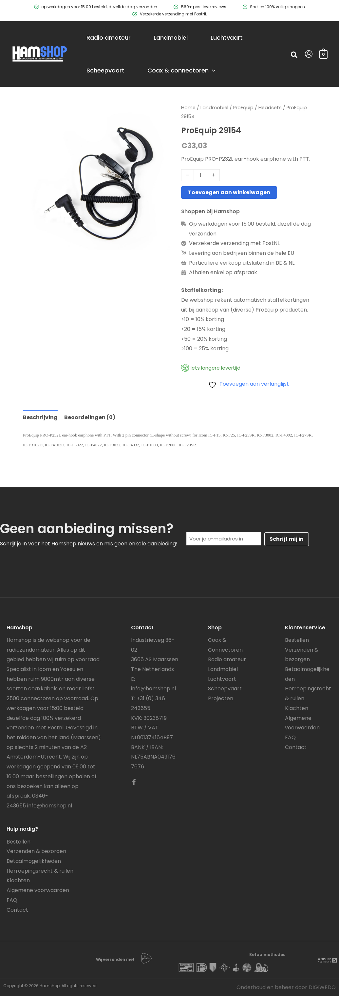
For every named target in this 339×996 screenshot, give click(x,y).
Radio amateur (227, 659)
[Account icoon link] (309, 54)
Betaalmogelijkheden (34, 861)
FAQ (12, 900)
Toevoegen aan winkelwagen (229, 192)
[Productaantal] (200, 175)
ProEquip (243, 107)
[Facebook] (134, 782)
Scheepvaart (225, 688)
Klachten (18, 880)
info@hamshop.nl (49, 805)
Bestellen (18, 841)
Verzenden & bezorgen (36, 851)
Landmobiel (214, 107)
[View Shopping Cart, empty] (323, 54)
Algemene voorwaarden (38, 890)
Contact (17, 910)
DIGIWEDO (322, 987)
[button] (294, 55)
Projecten (220, 698)
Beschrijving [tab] (40, 417)
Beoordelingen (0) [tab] (89, 417)
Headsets (270, 107)
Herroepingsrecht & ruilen (40, 871)
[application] (212, 70)
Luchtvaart (222, 679)
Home (188, 107)
